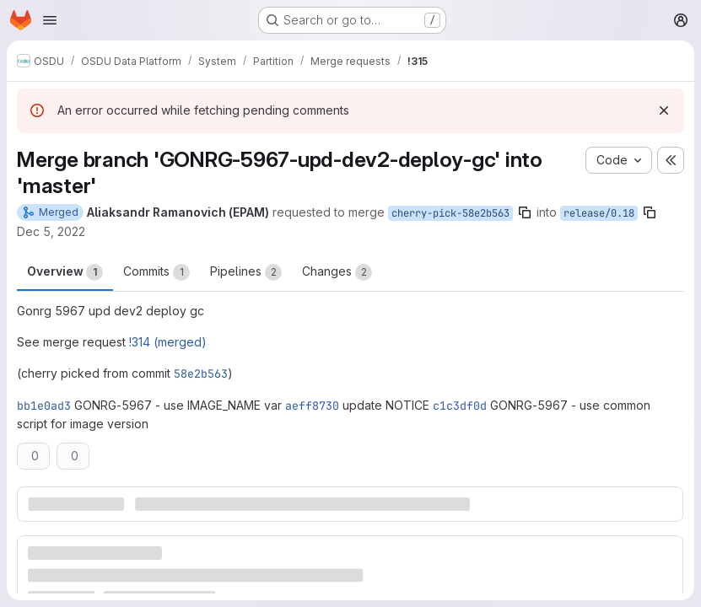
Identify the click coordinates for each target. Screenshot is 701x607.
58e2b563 (201, 373)
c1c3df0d (460, 405)
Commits (156, 272)
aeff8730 (312, 405)
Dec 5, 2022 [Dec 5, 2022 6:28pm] (51, 231)
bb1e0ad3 (44, 405)
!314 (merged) (168, 342)
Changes (337, 272)
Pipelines (246, 272)
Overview (65, 272)
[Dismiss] (664, 110)
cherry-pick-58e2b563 (450, 213)
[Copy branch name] (525, 212)
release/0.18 (598, 213)
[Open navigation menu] (49, 20)
